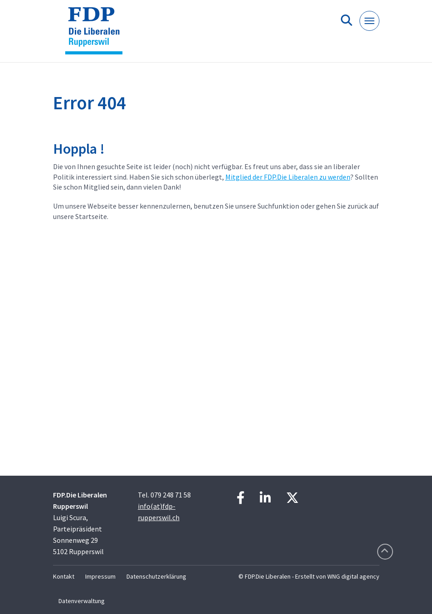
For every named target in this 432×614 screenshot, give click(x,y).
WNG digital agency (353, 576)
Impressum (100, 576)
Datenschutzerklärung (156, 576)
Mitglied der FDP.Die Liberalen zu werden (287, 176)
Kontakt (63, 576)
